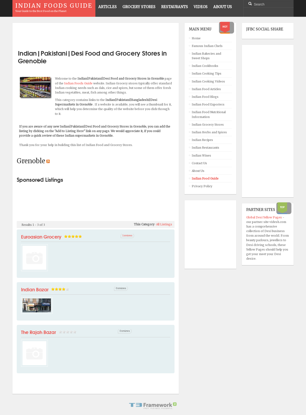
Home (196, 38)
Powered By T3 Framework (153, 406)
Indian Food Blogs (205, 97)
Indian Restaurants (205, 147)
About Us (198, 171)
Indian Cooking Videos (208, 81)
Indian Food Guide (205, 178)
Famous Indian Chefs (207, 46)
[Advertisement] (96, 34)
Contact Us (199, 163)
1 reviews (127, 235)
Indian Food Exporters (208, 104)
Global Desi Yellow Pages (264, 217)
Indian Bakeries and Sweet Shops (206, 56)
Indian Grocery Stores (208, 124)
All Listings (164, 224)
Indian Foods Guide (78, 83)
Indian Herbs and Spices (209, 132)
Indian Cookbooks (205, 66)
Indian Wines (201, 155)
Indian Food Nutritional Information (209, 114)
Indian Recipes (202, 140)
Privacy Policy (202, 186)
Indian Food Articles (206, 89)
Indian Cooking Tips (206, 73)
